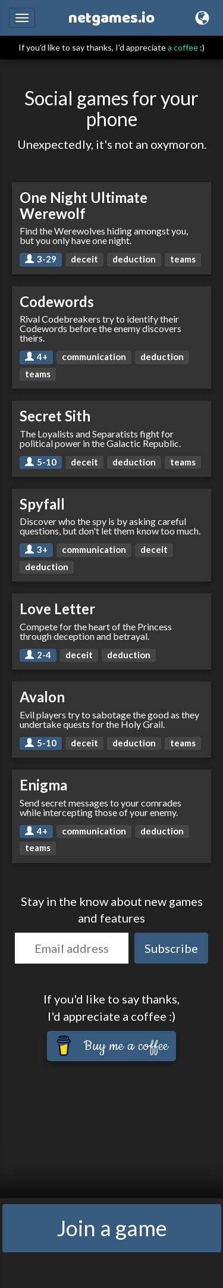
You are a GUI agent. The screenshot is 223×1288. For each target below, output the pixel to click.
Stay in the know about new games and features (112, 910)
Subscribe (171, 948)
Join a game (111, 1228)
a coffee (183, 47)
